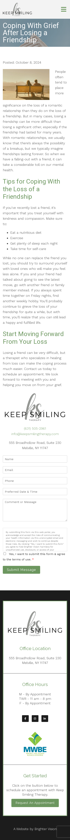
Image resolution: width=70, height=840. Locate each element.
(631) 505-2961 (35, 428)
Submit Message (21, 570)
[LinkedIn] (44, 718)
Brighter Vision (46, 829)
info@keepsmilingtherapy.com (35, 434)
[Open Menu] (63, 9)
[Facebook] (25, 718)
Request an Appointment (35, 803)
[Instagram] (35, 718)
